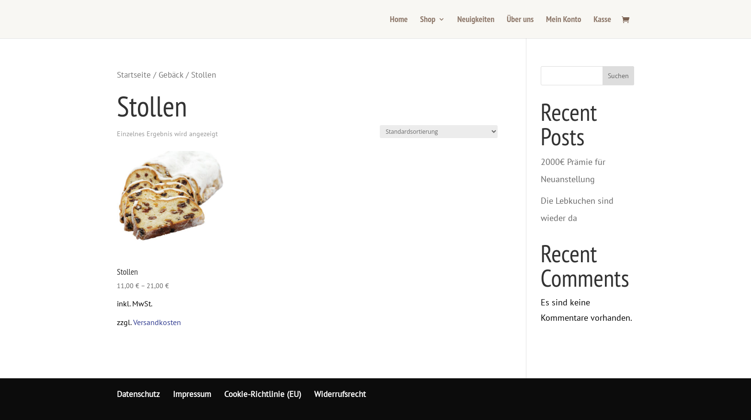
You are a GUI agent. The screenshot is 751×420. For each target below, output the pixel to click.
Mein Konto (563, 20)
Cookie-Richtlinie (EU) (262, 394)
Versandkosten (157, 322)
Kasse (602, 20)
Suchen (618, 75)
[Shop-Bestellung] (439, 131)
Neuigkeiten (476, 20)
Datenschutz (138, 394)
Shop (427, 20)
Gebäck (171, 75)
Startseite (134, 75)
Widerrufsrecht (340, 394)
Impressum (192, 394)
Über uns (520, 20)
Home (399, 20)
